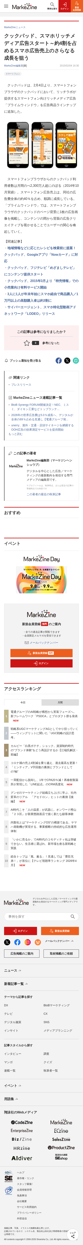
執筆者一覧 (51, 1072)
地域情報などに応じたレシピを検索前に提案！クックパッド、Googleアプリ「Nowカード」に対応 (41, 254)
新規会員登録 (40, 653)
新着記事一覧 (16, 986)
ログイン (40, 663)
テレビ (8, 1016)
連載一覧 (10, 1072)
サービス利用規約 (27, 1207)
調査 (46, 1056)
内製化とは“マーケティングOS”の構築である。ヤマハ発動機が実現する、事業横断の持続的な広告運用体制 (44, 827)
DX (6, 1007)
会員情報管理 (24, 1189)
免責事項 (22, 1195)
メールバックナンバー (41, 642)
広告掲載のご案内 (21, 955)
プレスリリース (21, 384)
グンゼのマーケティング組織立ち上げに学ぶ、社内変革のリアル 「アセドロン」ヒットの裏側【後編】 (43, 797)
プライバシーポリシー (29, 1212)
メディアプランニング (58, 1032)
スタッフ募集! (24, 1184)
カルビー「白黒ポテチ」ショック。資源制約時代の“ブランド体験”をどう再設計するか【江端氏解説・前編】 (44, 750)
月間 (60, 702)
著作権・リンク (25, 1178)
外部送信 (22, 1218)
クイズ (48, 1064)
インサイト (11, 1032)
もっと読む (15, 434)
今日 (22, 702)
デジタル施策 (12, 1024)
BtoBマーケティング (57, 1007)
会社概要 (22, 1201)
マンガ (8, 1064)
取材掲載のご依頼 (61, 955)
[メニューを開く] (6, 6)
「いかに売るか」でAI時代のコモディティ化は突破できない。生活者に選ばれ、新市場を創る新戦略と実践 (43, 844)
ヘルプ (20, 1172)
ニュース (13, 973)
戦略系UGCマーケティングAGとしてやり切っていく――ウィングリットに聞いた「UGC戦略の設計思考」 (44, 733)
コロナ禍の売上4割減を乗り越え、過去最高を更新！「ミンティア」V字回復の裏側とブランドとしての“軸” (44, 767)
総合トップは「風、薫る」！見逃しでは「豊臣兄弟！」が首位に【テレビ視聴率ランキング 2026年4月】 (44, 861)
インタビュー (12, 1056)
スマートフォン (13, 74)
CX (45, 1016)
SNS (46, 1024)
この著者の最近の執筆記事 (44, 494)
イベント (13, 1088)
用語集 (11, 1101)
